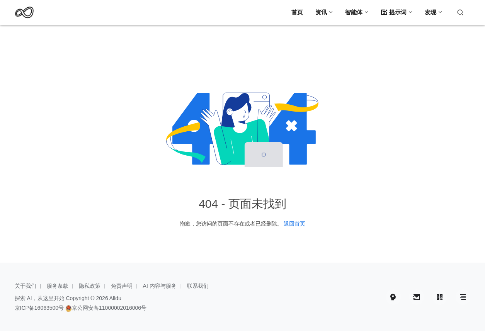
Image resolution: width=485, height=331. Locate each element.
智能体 (353, 12)
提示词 (394, 12)
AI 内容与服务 (160, 286)
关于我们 (25, 286)
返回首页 (294, 224)
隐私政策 (89, 286)
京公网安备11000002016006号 (109, 308)
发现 (430, 12)
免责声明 (122, 286)
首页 (297, 12)
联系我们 (198, 286)
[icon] (393, 297)
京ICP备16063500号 (39, 308)
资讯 (321, 12)
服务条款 (57, 286)
